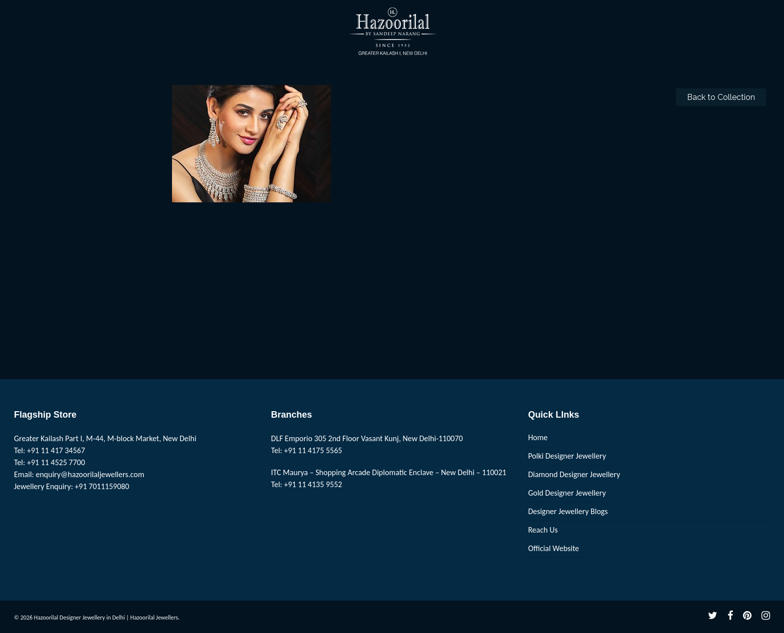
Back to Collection (721, 97)
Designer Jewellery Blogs (568, 511)
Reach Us (543, 530)
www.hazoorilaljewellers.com (445, 311)
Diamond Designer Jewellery (574, 474)
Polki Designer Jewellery (567, 456)
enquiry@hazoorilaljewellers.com (90, 474)
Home (538, 437)
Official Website (553, 548)
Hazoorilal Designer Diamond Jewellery (556, 152)
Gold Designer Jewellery (567, 493)
